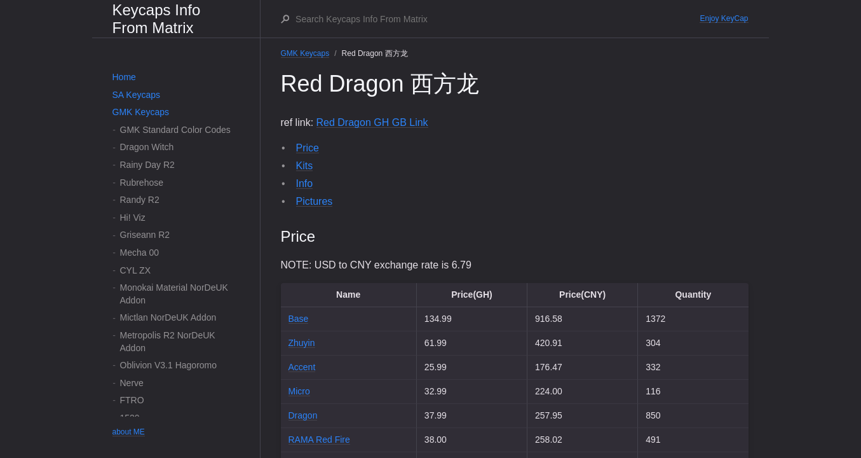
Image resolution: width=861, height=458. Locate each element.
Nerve (132, 383)
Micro (299, 391)
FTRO (132, 400)
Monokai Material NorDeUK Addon (174, 293)
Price (307, 147)
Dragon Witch (147, 147)
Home (124, 77)
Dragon (303, 415)
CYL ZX (135, 270)
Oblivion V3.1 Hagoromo (168, 365)
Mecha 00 (139, 252)
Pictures (314, 201)
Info (304, 183)
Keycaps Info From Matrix (156, 18)
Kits (304, 165)
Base (298, 319)
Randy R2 (139, 200)
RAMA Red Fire (319, 439)
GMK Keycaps (140, 112)
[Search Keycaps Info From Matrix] (497, 19)
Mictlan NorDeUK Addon (168, 317)
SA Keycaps (136, 95)
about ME (128, 431)
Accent (302, 367)
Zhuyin (301, 343)
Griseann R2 (145, 235)
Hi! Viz (133, 217)
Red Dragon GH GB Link (372, 122)
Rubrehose (142, 182)
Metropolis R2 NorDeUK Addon (167, 341)
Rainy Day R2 (147, 165)
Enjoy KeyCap (724, 18)
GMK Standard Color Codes (175, 130)
